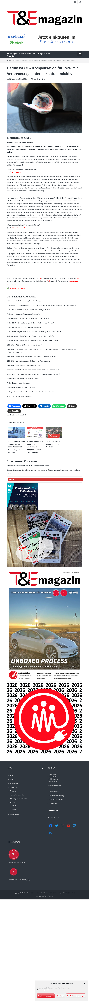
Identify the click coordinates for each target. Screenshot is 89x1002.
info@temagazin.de (54, 877)
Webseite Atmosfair (19, 228)
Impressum (53, 895)
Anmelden (13, 883)
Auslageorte (14, 875)
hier (77, 278)
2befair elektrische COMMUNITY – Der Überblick (53, 536)
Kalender (14, 902)
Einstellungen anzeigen (76, 996)
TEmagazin (34, 79)
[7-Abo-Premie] (44, 631)
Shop (11, 871)
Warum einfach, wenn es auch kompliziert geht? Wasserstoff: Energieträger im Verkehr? (16, 539)
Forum (14, 898)
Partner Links (14, 906)
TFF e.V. (12, 895)
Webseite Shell (17, 172)
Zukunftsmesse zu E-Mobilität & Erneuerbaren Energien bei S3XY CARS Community (35, 539)
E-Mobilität (16, 60)
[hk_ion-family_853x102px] (22, 588)
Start (11, 867)
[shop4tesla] (44, 39)
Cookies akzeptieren (45, 996)
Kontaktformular (54, 884)
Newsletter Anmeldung (17, 887)
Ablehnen (60, 996)
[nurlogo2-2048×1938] (44, 810)
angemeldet (18, 558)
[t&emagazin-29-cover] (44, 717)
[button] (85, 984)
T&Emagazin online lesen (18, 891)
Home (9, 60)
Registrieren (14, 879)
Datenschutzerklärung (56, 888)
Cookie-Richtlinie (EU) (56, 891)
